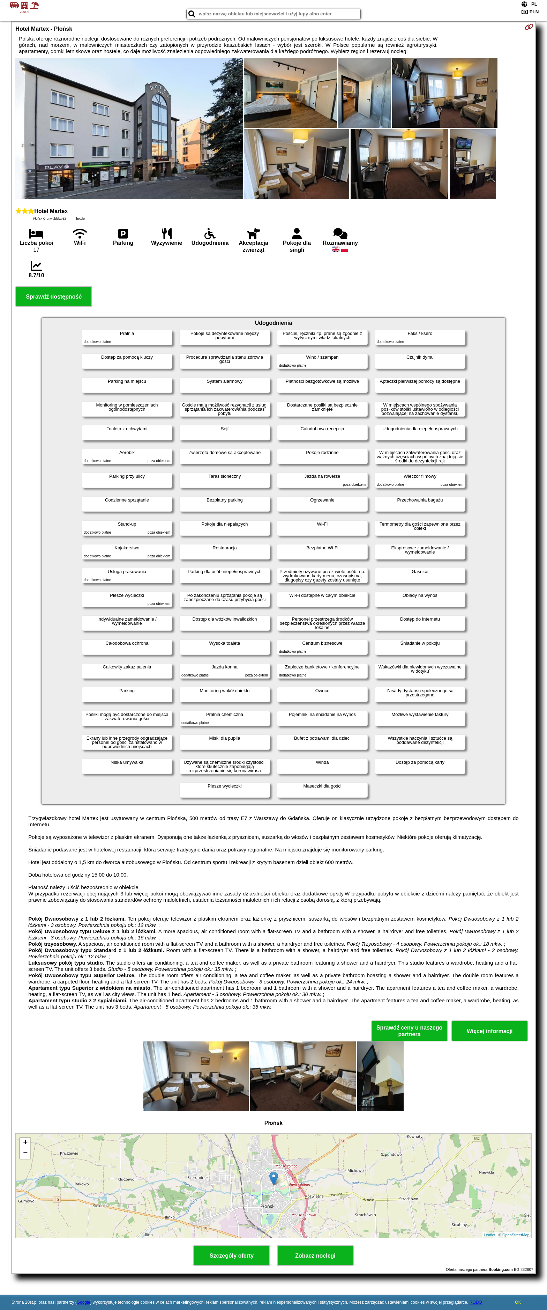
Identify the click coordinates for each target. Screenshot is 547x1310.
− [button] (25, 1153)
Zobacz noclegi (315, 1256)
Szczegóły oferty (232, 1256)
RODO (476, 1302)
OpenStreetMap (516, 1235)
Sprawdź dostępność (54, 297)
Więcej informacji (489, 1031)
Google (83, 1302)
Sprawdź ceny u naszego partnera (409, 1031)
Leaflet (489, 1235)
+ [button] (25, 1143)
